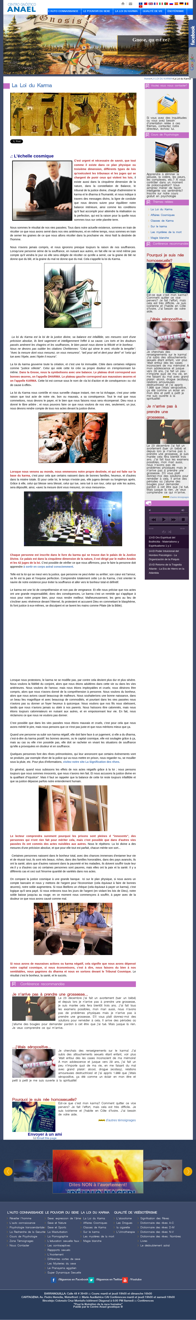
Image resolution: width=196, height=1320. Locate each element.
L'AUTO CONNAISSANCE (63, 11)
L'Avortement (55, 1254)
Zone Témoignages (21, 1241)
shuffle (169, 532)
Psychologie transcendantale (27, 1227)
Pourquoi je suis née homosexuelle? (44, 1099)
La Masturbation (58, 1232)
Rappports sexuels (59, 1250)
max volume (183, 510)
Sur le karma (159, 226)
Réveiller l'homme (20, 1218)
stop (183, 519)
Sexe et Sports (57, 1227)
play (164, 519)
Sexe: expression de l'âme (64, 1218)
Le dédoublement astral (155, 1245)
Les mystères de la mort (166, 232)
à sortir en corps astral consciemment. (48, 566)
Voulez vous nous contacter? (169, 85)
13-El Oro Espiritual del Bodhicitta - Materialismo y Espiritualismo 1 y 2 (164, 541)
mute (150, 510)
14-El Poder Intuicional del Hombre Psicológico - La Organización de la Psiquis (164, 555)
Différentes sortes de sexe (64, 1259)
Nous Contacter (19, 1245)
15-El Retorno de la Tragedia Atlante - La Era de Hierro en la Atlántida (166, 568)
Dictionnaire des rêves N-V (157, 1232)
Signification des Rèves (154, 1218)
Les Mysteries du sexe (62, 1263)
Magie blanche (160, 238)
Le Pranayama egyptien (62, 1268)
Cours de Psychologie (165, 134)
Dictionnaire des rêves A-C (157, 1223)
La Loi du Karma (182, 78)
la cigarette (123, 1227)
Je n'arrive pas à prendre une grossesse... (50, 994)
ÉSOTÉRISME (176, 11)
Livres (143, 1241)
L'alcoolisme (124, 1218)
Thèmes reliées (163, 202)
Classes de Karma (162, 221)
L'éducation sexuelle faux (63, 1241)
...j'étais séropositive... (31, 1047)
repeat (163, 532)
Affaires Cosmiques (163, 215)
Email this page (45, 1138)
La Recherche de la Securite (27, 1232)
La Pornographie (58, 1236)
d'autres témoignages (121, 1120)
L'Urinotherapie (125, 1232)
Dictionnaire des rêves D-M (157, 1227)
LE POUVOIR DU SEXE (96, 11)
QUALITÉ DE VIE (152, 11)
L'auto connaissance (22, 1223)
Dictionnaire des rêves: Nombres (160, 1236)
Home (147, 78)
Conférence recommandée (42, 984)
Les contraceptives (59, 1245)
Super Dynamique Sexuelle (64, 1272)
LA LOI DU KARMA (126, 11)
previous (154, 519)
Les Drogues (124, 1223)
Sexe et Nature (57, 1223)
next (173, 519)
